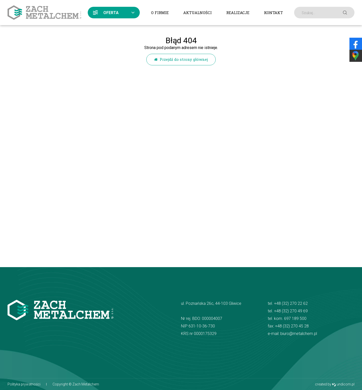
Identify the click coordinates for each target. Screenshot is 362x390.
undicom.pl (343, 384)
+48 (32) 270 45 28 (292, 326)
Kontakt (273, 12)
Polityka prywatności (24, 384)
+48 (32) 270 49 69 (291, 311)
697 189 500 (295, 318)
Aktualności (197, 12)
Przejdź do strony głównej (181, 59)
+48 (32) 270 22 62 (291, 303)
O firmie (160, 12)
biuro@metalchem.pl (298, 333)
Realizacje (237, 12)
